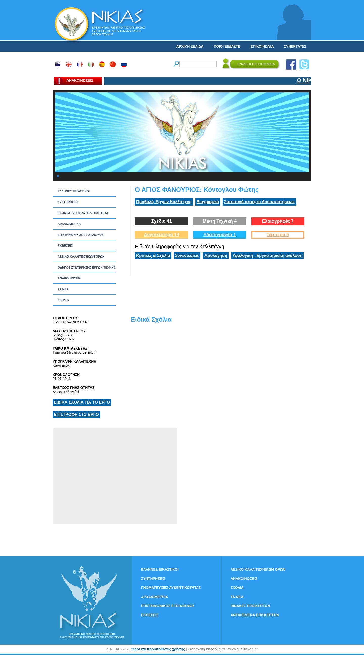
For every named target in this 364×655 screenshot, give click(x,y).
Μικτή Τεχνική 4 (220, 221)
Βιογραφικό (208, 202)
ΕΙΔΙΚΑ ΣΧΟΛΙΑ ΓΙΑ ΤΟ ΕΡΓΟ (82, 402)
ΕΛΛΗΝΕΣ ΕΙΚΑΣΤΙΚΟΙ (74, 191)
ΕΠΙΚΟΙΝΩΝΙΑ (262, 46)
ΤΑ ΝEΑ (63, 289)
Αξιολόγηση (215, 255)
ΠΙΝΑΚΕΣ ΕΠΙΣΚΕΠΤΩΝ (250, 606)
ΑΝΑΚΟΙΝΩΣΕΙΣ (69, 278)
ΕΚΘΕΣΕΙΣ (65, 246)
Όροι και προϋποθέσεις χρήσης (158, 649)
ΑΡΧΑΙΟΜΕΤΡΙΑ (69, 224)
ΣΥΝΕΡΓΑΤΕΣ (295, 46)
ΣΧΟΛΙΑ (63, 300)
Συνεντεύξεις (187, 255)
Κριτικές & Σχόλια (153, 255)
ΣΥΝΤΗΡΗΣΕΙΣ (68, 202)
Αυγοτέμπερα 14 (161, 234)
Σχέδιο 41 (161, 221)
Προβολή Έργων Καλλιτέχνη (164, 202)
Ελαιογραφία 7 (277, 221)
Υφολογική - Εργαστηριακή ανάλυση (267, 255)
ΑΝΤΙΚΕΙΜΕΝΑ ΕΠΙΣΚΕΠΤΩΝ (255, 615)
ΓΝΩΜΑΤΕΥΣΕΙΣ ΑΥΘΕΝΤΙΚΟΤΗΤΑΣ (83, 213)
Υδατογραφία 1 (219, 234)
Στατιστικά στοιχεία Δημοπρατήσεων (259, 202)
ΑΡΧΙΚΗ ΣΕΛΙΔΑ (190, 46)
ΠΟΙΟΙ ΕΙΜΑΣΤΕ (227, 46)
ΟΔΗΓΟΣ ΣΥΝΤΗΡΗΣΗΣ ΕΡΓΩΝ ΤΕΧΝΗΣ (87, 267)
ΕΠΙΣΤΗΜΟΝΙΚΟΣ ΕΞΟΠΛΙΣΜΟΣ (80, 235)
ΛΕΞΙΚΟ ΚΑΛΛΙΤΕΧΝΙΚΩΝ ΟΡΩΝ (81, 256)
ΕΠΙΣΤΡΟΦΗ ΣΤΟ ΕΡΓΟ (76, 414)
